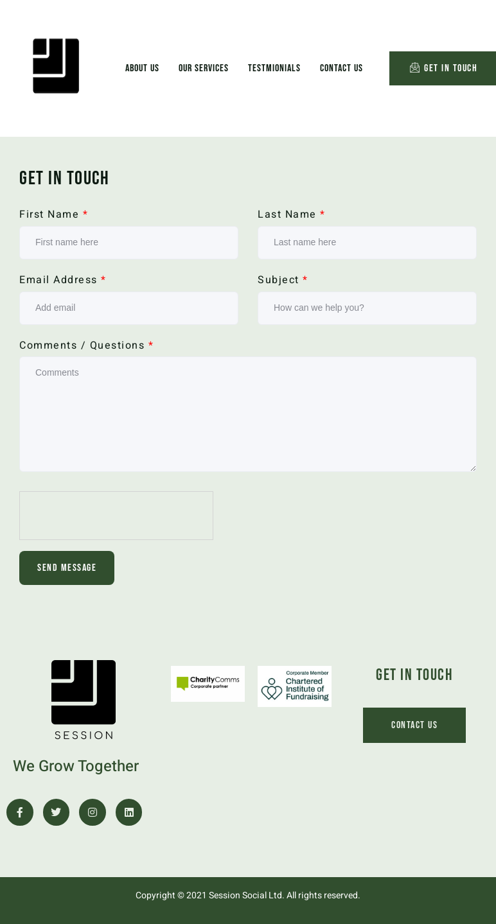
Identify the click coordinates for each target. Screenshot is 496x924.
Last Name (292, 215)
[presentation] (117, 516)
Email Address (63, 280)
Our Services (204, 68)
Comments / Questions (86, 346)
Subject (283, 280)
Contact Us (341, 68)
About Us (142, 68)
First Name (53, 215)
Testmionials (274, 68)
